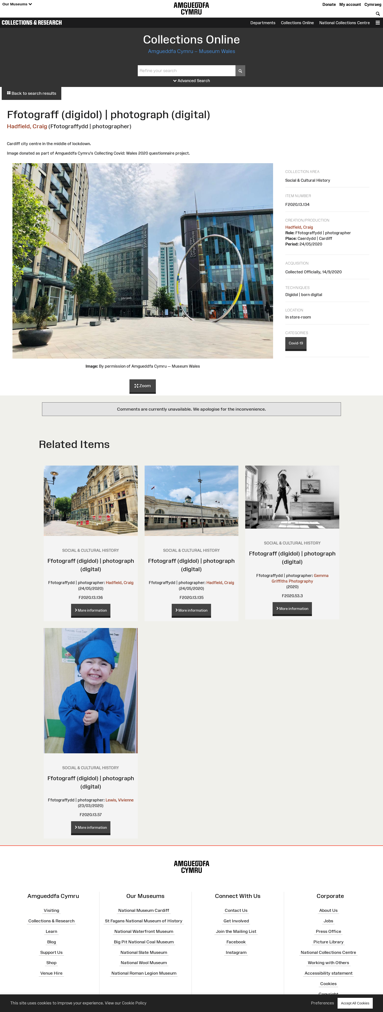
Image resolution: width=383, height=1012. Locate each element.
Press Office (328, 931)
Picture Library (328, 941)
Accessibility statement (328, 973)
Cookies (328, 983)
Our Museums (17, 4)
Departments (263, 23)
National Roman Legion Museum (143, 973)
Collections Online (297, 23)
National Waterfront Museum (143, 931)
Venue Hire (51, 973)
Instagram (236, 952)
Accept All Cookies (355, 1003)
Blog (51, 941)
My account (350, 4)
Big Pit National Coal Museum (144, 941)
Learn (51, 931)
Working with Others (328, 962)
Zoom (143, 386)
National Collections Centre (344, 23)
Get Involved (236, 920)
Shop (51, 962)
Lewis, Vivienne (120, 800)
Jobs (328, 920)
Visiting (51, 910)
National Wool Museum (144, 962)
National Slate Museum (143, 952)
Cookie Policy (134, 1003)
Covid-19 (296, 343)
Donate (329, 4)
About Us (328, 910)
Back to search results (31, 93)
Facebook (236, 941)
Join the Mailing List (236, 931)
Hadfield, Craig (27, 126)
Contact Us (236, 910)
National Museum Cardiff (143, 910)
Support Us (51, 952)
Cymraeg (372, 4)
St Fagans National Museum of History (143, 920)
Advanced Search (191, 80)
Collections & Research (32, 22)
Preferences (322, 1003)
